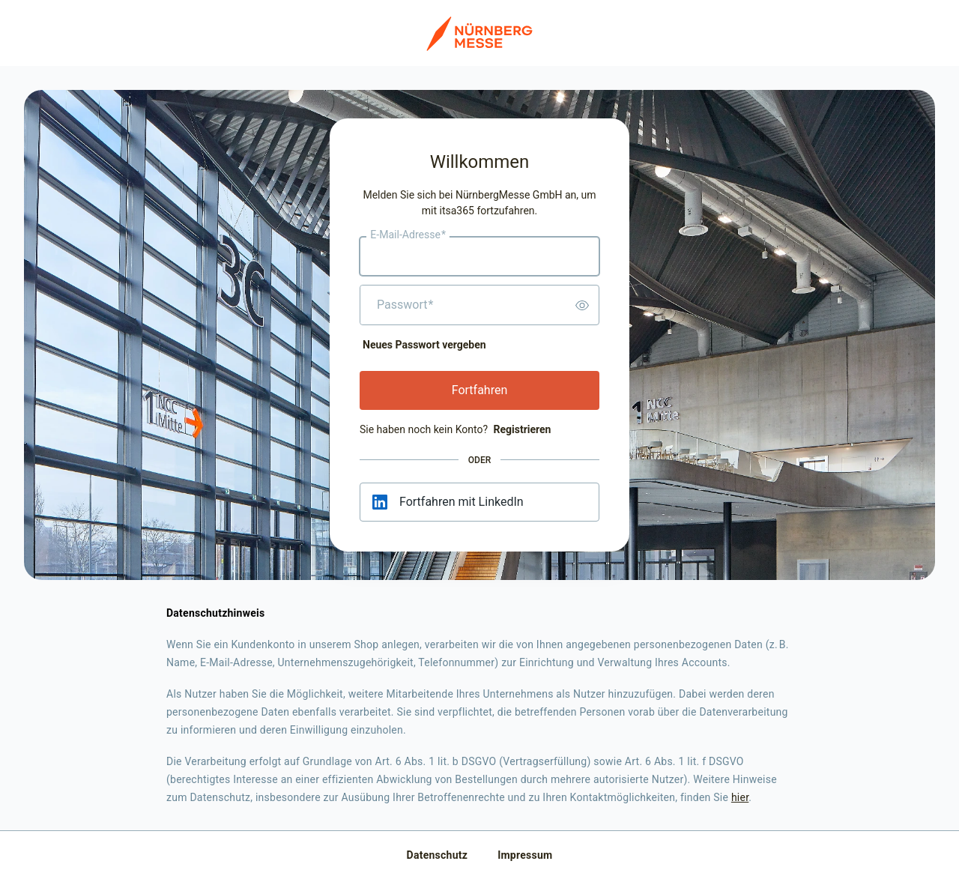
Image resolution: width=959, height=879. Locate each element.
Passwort (405, 305)
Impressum (524, 855)
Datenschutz (437, 855)
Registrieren (522, 429)
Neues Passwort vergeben (424, 345)
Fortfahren (480, 390)
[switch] (582, 305)
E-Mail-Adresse (408, 235)
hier (739, 797)
